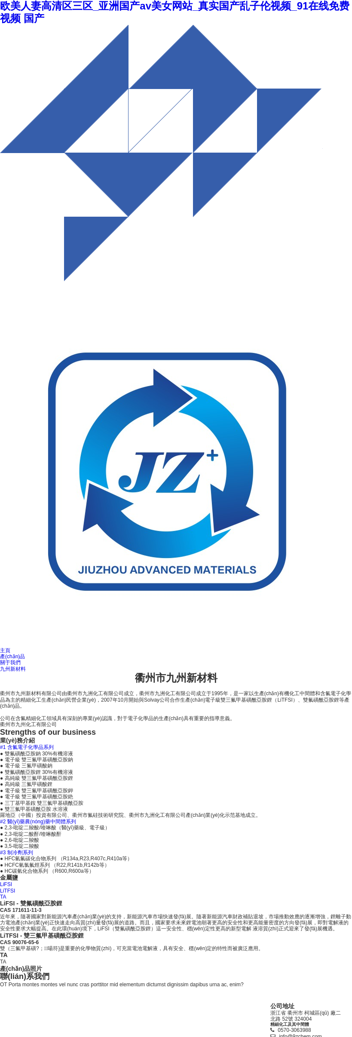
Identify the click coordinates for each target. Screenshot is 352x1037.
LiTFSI (7, 891)
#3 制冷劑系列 (16, 853)
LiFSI (6, 884)
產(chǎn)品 (12, 656)
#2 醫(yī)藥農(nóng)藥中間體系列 (38, 822)
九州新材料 (13, 669)
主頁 (5, 650)
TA (3, 897)
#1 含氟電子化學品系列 (27, 747)
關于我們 (10, 663)
